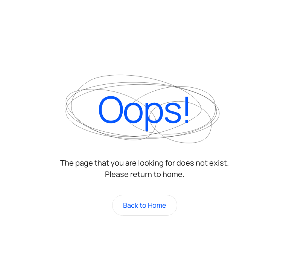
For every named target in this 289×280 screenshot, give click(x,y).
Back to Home (144, 205)
